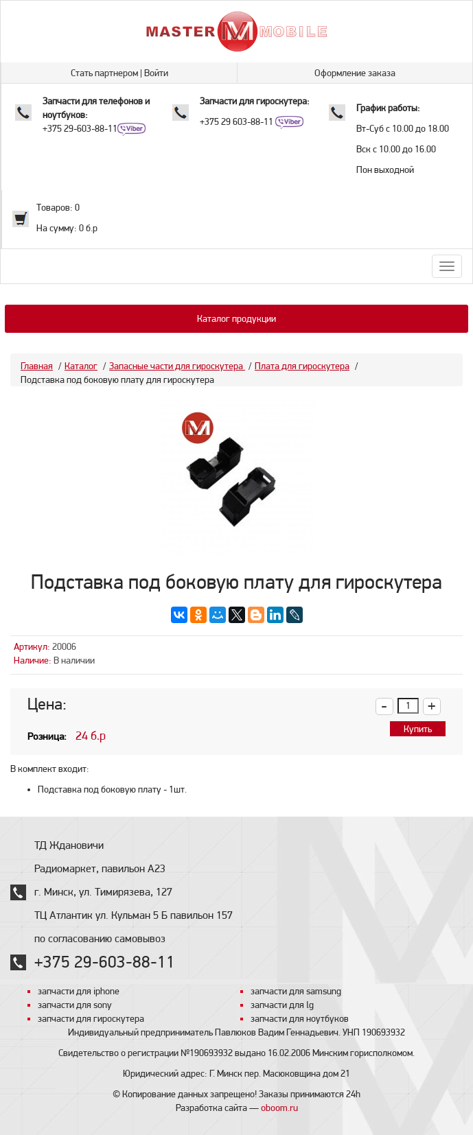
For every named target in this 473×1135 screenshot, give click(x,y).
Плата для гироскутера (302, 365)
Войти (156, 72)
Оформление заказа (354, 72)
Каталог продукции (236, 318)
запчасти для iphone (78, 990)
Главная (37, 365)
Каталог (81, 365)
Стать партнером (104, 72)
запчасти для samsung (296, 990)
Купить (418, 728)
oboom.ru (279, 1107)
